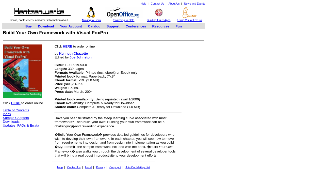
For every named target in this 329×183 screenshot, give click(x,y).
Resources (160, 26)
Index (7, 114)
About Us (174, 3)
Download (46, 26)
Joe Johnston (81, 57)
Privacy (100, 167)
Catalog (94, 26)
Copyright (115, 167)
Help (143, 3)
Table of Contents (16, 110)
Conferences (136, 26)
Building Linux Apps (158, 20)
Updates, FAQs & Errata (21, 125)
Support (113, 26)
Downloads (11, 122)
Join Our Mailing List (137, 167)
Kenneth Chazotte (73, 53)
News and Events (194, 3)
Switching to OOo (124, 20)
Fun (179, 26)
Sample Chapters (16, 118)
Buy (28, 26)
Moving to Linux (91, 20)
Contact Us (157, 3)
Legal (88, 167)
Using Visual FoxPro (189, 20)
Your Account (71, 26)
